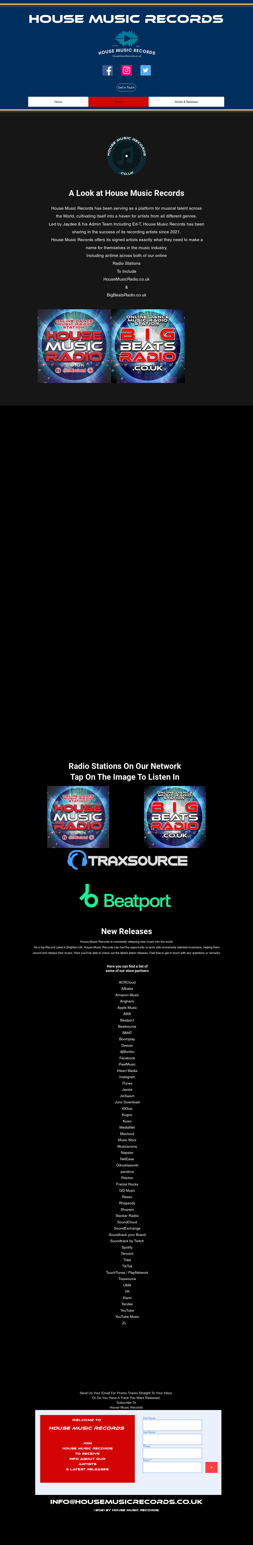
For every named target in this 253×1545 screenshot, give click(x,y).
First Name (149, 1418)
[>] (211, 1467)
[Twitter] (145, 70)
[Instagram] (126, 70)
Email (146, 1460)
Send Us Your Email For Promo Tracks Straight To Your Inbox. (126, 1393)
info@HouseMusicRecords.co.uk (126, 1502)
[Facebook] (107, 70)
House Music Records (126, 19)
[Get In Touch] (126, 87)
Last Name (149, 1432)
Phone (146, 1446)
